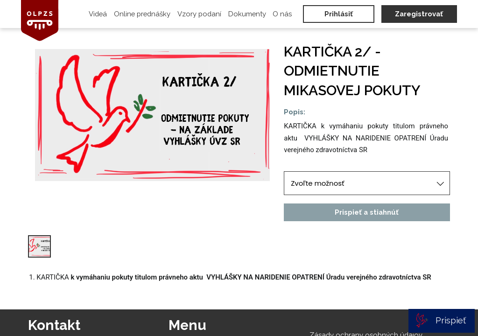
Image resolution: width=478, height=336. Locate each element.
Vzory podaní (199, 14)
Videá (98, 14)
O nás (282, 14)
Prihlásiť (338, 14)
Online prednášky (142, 14)
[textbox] (367, 138)
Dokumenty (247, 14)
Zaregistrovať (419, 14)
